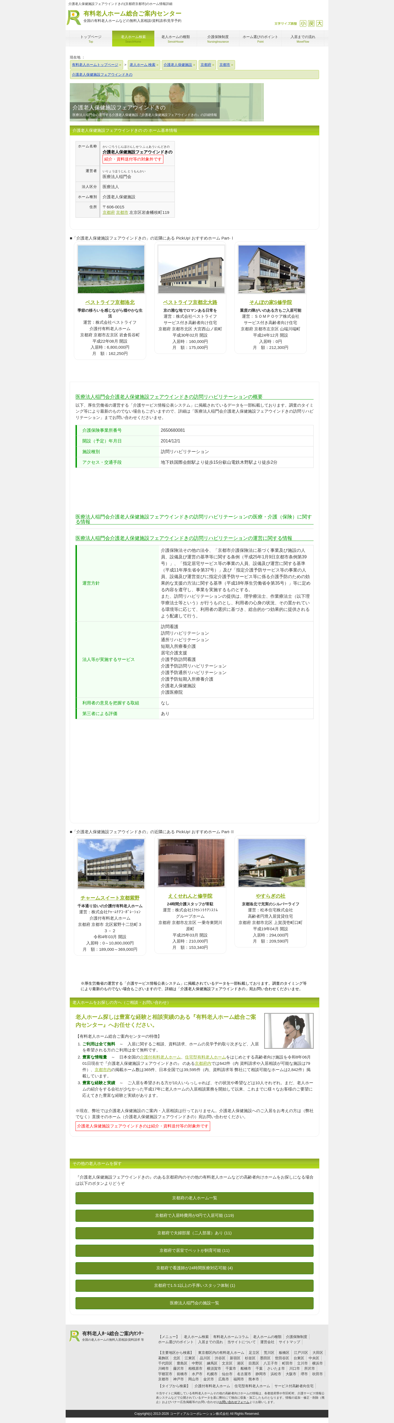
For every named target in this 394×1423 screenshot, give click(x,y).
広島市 (223, 1379)
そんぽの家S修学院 (270, 302)
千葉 (259, 1368)
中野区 (197, 1363)
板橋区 (284, 1353)
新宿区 (235, 1358)
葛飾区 (163, 1358)
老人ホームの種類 (267, 1337)
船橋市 (246, 1368)
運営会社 (267, 1342)
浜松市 (276, 1374)
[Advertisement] (221, 179)
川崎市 (163, 1368)
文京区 (227, 1363)
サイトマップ (289, 1342)
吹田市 (317, 1374)
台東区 (299, 1358)
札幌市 (212, 1374)
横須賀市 (214, 1368)
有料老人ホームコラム (231, 1337)
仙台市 (227, 1374)
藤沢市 (178, 1368)
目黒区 (253, 1363)
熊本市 (253, 1379)
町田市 (287, 1363)
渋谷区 (220, 1358)
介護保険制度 (296, 1337)
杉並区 (250, 1358)
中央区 (314, 1358)
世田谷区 (282, 1358)
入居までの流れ (210, 1342)
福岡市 (238, 1379)
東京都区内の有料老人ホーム (221, 1353)
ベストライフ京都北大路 (190, 302)
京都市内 (103, 1069)
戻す (311, 23)
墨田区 (265, 1358)
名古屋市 (244, 1374)
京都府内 (203, 1063)
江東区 (190, 1358)
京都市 (163, 1379)
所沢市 (309, 1368)
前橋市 (182, 1374)
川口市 (294, 1368)
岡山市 (193, 1379)
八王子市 (270, 1363)
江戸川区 (301, 1353)
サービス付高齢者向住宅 (294, 1386)
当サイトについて (241, 1342)
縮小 (303, 23)
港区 (240, 1363)
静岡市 (261, 1374)
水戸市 (197, 1374)
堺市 (304, 1374)
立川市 (302, 1363)
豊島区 (182, 1363)
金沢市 (208, 1379)
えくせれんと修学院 (190, 896)
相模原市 (195, 1368)
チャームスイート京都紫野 (110, 898)
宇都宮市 (165, 1374)
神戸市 (178, 1379)
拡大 (319, 23)
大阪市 (291, 1374)
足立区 (254, 1353)
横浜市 (317, 1363)
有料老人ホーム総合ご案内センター (132, 17)
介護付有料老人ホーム (160, 1057)
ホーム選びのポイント (176, 1342)
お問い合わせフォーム (234, 1402)
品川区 (205, 1358)
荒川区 (269, 1353)
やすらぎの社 (270, 896)
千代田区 (165, 1363)
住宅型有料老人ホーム (205, 1057)
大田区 (317, 1353)
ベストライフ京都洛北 (110, 302)
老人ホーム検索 (196, 1337)
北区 (176, 1358)
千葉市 (230, 1368)
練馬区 (212, 1363)
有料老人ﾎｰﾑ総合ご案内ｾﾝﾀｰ (113, 1336)
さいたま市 (276, 1368)
